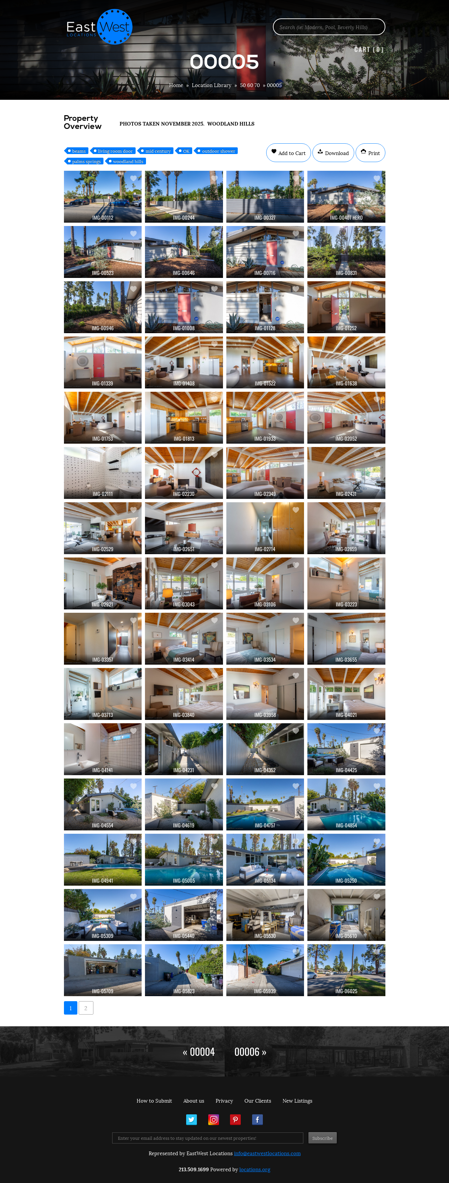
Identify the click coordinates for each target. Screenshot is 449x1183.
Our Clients (257, 1100)
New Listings (297, 1100)
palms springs (86, 161)
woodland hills (128, 161)
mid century (158, 150)
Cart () (369, 49)
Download (336, 153)
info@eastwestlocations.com (267, 1153)
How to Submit (154, 1100)
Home (176, 85)
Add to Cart (291, 153)
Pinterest (235, 1119)
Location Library (211, 85)
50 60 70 (250, 85)
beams (79, 150)
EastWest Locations (104, 27)
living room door (115, 150)
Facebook (257, 1119)
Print (373, 153)
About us (193, 1100)
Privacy (224, 1100)
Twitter (191, 1119)
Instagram (213, 1119)
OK (186, 150)
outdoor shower (218, 150)
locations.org (254, 1169)
